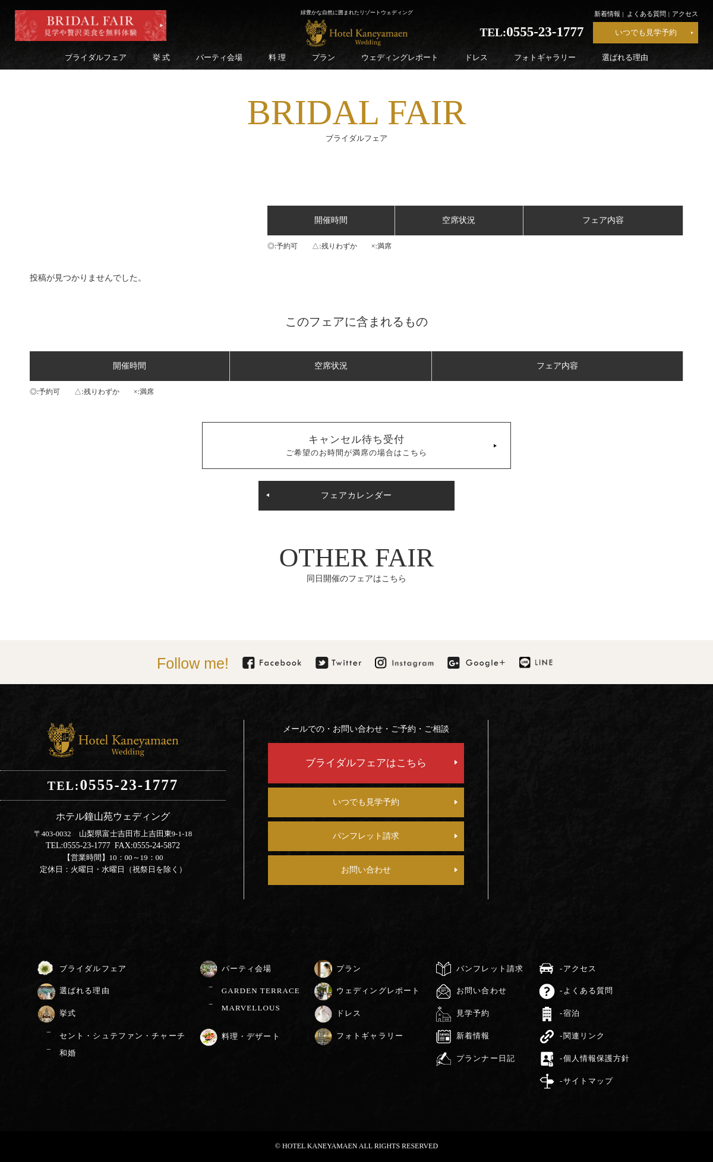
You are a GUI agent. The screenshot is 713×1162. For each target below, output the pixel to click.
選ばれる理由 (625, 57)
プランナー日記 (485, 1058)
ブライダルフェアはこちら (366, 763)
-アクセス (578, 968)
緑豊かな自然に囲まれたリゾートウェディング (357, 12)
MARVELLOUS (251, 1007)
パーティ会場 (219, 57)
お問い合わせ (366, 869)
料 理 (277, 57)
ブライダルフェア (96, 57)
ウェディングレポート (399, 57)
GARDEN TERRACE (261, 990)
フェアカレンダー (356, 495)
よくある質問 (646, 13)
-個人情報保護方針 (595, 1058)
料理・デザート (251, 1036)
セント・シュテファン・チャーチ (122, 1035)
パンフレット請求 (366, 836)
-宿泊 (570, 1013)
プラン (323, 57)
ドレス (476, 57)
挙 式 (161, 57)
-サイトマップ (586, 1080)
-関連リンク (582, 1035)
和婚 (67, 1052)
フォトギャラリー (545, 57)
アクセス (685, 13)
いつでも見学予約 (646, 32)
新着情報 (607, 13)
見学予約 (473, 1013)
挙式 (67, 1013)
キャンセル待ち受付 (356, 445)
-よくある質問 (586, 990)
